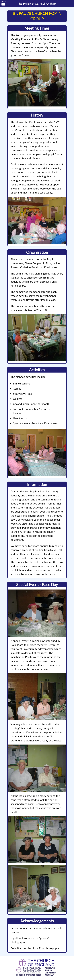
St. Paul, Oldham (37, 4)
